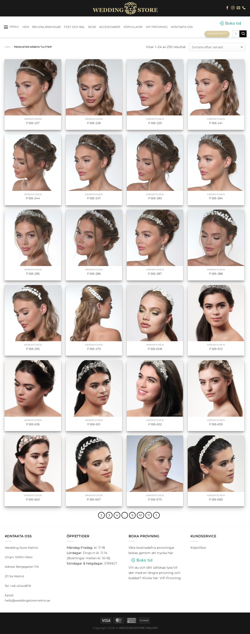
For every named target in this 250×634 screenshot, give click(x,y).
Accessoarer (110, 27)
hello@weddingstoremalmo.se (27, 601)
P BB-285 (33, 273)
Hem (8, 46)
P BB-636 (33, 424)
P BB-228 (94, 123)
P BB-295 (33, 349)
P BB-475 (94, 349)
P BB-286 (94, 273)
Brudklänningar (46, 27)
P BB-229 (155, 123)
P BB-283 (155, 198)
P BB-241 (216, 123)
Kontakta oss (182, 27)
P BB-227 (33, 123)
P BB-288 (216, 273)
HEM (25, 27)
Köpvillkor (133, 27)
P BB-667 (94, 499)
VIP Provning (157, 27)
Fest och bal (74, 27)
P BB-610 (216, 349)
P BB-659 (216, 424)
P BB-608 (155, 349)
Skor (92, 27)
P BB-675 (155, 499)
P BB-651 (93, 424)
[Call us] (244, 8)
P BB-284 (216, 198)
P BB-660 (33, 499)
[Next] (157, 515)
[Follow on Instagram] (233, 8)
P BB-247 (94, 198)
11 (149, 515)
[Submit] (243, 33)
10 (141, 515)
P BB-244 (33, 198)
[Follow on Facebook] (227, 8)
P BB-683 (216, 499)
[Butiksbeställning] (217, 47)
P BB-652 (155, 424)
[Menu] (11, 27)
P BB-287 (155, 273)
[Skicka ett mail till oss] (238, 8)
